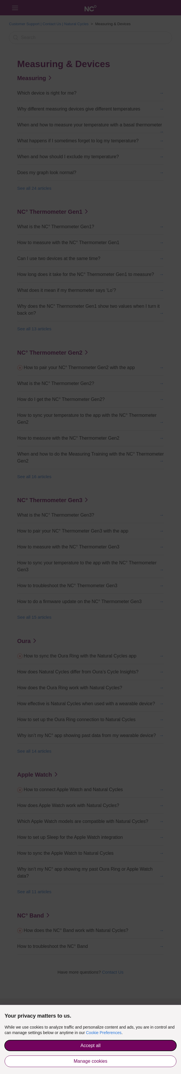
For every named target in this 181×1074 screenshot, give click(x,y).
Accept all (90, 1045)
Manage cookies (90, 1061)
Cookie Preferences (104, 1032)
